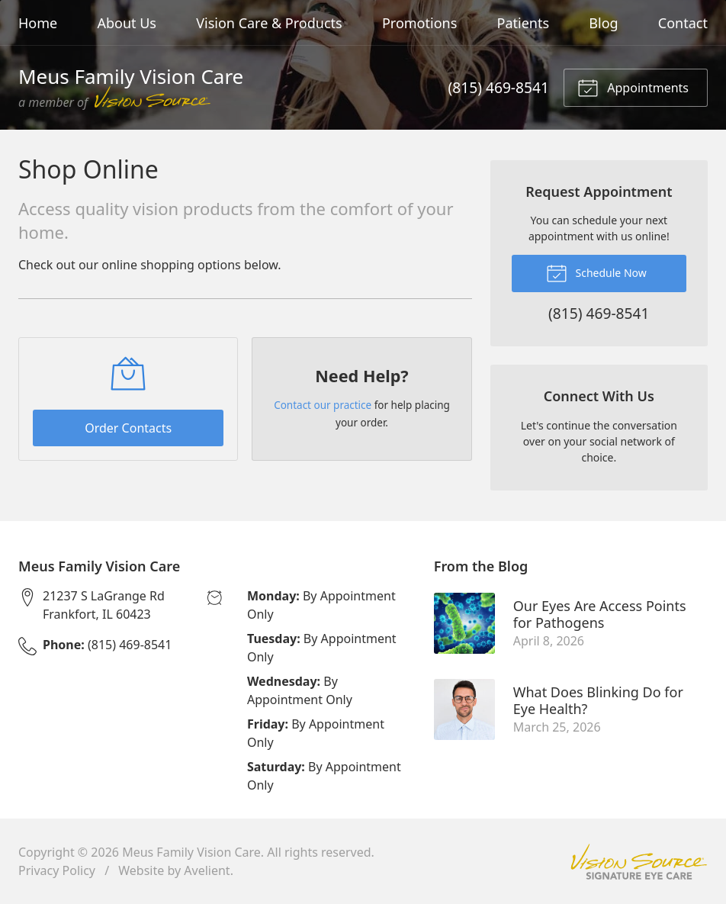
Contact (683, 23)
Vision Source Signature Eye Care (639, 862)
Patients (523, 23)
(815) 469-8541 (498, 87)
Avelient (207, 870)
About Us (126, 23)
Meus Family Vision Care (191, 852)
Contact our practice (322, 405)
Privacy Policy (56, 870)
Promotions (419, 23)
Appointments (633, 87)
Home (37, 23)
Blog (603, 23)
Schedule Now (596, 272)
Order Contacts (128, 428)
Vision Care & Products (269, 23)
